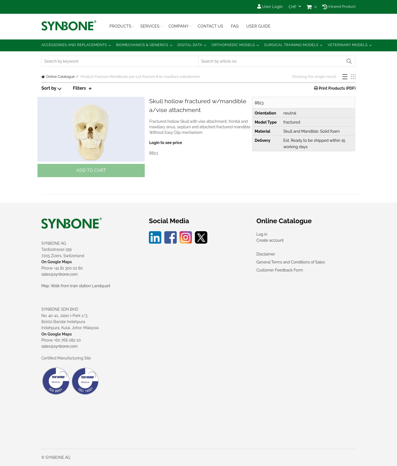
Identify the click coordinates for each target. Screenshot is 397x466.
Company (178, 26)
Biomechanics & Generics (142, 45)
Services (149, 26)
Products (120, 26)
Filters (79, 88)
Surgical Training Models (291, 45)
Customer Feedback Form (279, 270)
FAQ (234, 26)
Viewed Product (339, 6)
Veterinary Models (348, 45)
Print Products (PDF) (337, 88)
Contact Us (210, 26)
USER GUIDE (258, 26)
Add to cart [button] (91, 170)
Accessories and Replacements (74, 45)
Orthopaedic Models (233, 45)
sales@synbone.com (59, 274)
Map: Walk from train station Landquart (75, 286)
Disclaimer (265, 254)
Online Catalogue (60, 76)
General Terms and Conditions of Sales (290, 262)
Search (348, 61)
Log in (261, 234)
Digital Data (190, 45)
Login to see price (165, 143)
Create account (270, 240)
